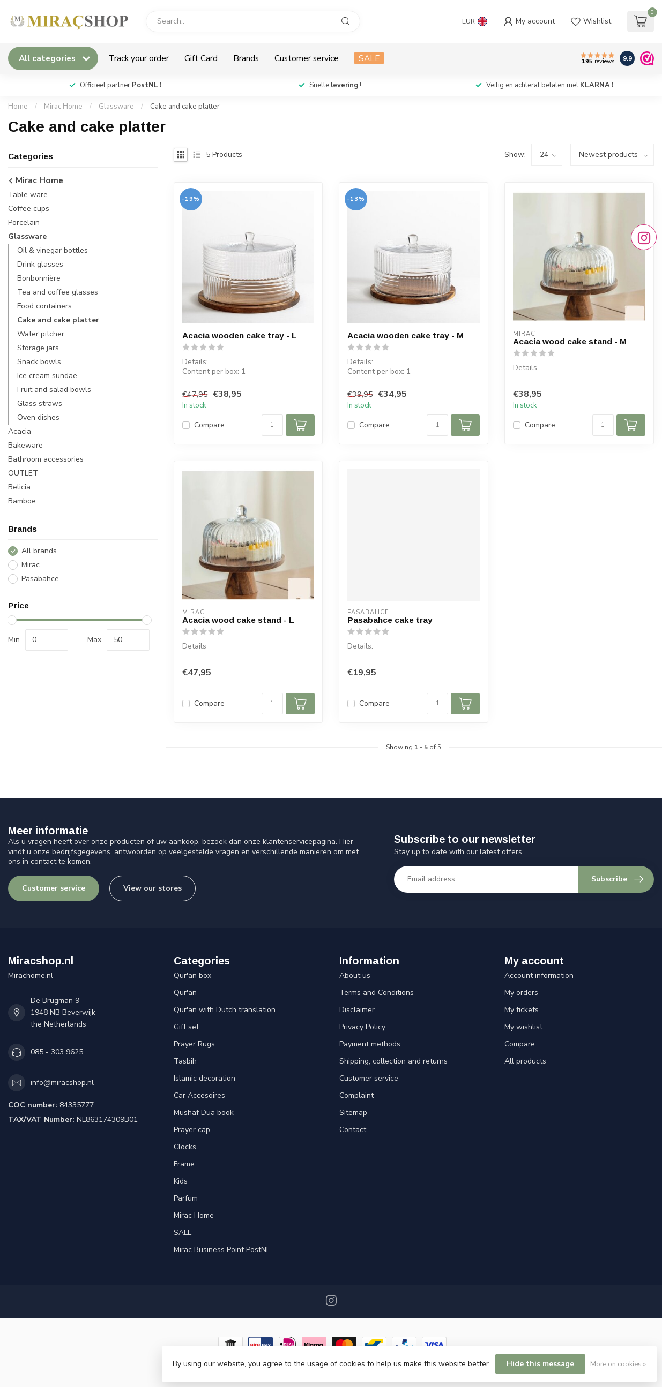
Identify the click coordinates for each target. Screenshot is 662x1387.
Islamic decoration (204, 1078)
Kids (181, 1181)
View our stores (152, 888)
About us (354, 975)
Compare (209, 425)
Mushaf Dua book (204, 1112)
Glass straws (39, 403)
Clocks (185, 1147)
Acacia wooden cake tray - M (405, 335)
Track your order (139, 58)
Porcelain (24, 222)
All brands (39, 551)
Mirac (30, 565)
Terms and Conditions (376, 993)
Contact (352, 1130)
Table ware (28, 195)
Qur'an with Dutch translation (225, 1010)
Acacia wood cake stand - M (570, 341)
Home (18, 106)
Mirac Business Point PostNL (222, 1250)
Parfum (186, 1198)
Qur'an (185, 993)
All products (525, 1061)
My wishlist (523, 1027)
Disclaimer (357, 1010)
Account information (539, 975)
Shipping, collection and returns (393, 1061)
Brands (246, 58)
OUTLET (23, 473)
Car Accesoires (199, 1095)
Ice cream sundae (47, 376)
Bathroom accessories (46, 459)
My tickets (521, 1010)
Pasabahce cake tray (390, 619)
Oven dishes (38, 417)
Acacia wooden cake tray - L (239, 335)
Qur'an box (192, 975)
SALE (369, 58)
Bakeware (25, 445)
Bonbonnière (39, 278)
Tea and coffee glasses (57, 292)
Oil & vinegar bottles (52, 250)
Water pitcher (40, 334)
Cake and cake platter (185, 106)
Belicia (19, 487)
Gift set (186, 1027)
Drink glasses (40, 264)
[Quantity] (272, 425)
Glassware (116, 106)
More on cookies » (618, 1363)
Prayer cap (192, 1130)
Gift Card (201, 58)
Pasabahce (40, 579)
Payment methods (369, 1044)
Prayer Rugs (194, 1044)
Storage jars (38, 348)
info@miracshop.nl (62, 1082)
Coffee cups (28, 208)
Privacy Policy (362, 1027)
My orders (521, 993)
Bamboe (22, 501)
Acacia (19, 431)
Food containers (44, 306)
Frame (184, 1164)
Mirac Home (63, 106)
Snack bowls (39, 362)
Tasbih (185, 1061)
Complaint (356, 1095)
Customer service (306, 58)
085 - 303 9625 (57, 1052)
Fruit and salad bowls (54, 390)
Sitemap (353, 1112)
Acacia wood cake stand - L (238, 619)
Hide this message (540, 1364)
